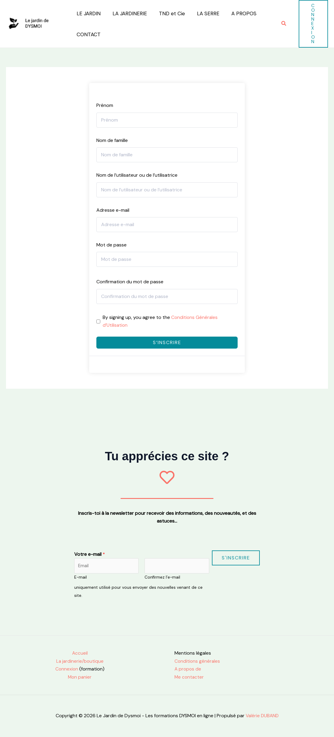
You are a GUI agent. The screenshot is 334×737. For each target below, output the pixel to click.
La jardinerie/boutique (80, 661)
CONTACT (88, 34)
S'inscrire (236, 557)
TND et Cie (167, 13)
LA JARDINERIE (127, 13)
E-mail (80, 577)
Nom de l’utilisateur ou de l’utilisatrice (136, 175)
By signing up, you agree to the (160, 321)
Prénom (104, 105)
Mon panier (80, 677)
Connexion (66, 669)
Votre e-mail (89, 554)
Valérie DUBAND (261, 715)
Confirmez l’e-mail (162, 577)
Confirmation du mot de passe (129, 282)
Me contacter (189, 677)
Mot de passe (111, 245)
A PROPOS (235, 13)
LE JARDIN (88, 13)
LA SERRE (202, 13)
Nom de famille (112, 140)
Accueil (80, 653)
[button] (284, 24)
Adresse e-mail (112, 210)
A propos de (188, 669)
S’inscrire (167, 342)
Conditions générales (197, 661)
